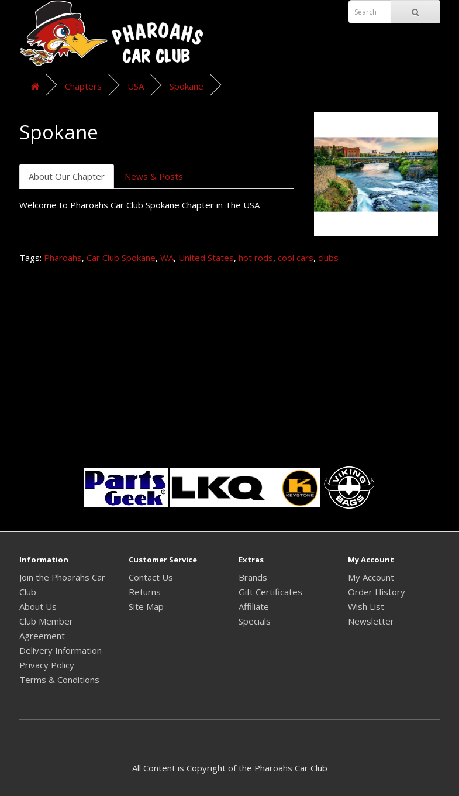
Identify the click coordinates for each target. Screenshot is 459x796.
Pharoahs (63, 257)
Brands (253, 577)
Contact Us (151, 577)
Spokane (186, 86)
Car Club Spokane (121, 257)
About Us (38, 606)
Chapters (83, 86)
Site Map (146, 606)
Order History (376, 592)
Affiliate (254, 606)
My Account (371, 577)
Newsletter (371, 621)
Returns (145, 592)
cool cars (295, 257)
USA (135, 86)
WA (167, 257)
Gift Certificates (270, 592)
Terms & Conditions (59, 679)
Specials (255, 621)
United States (206, 257)
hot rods (256, 257)
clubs (328, 257)
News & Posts (154, 176)
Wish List (366, 606)
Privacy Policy (46, 665)
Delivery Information (60, 650)
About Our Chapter (67, 176)
